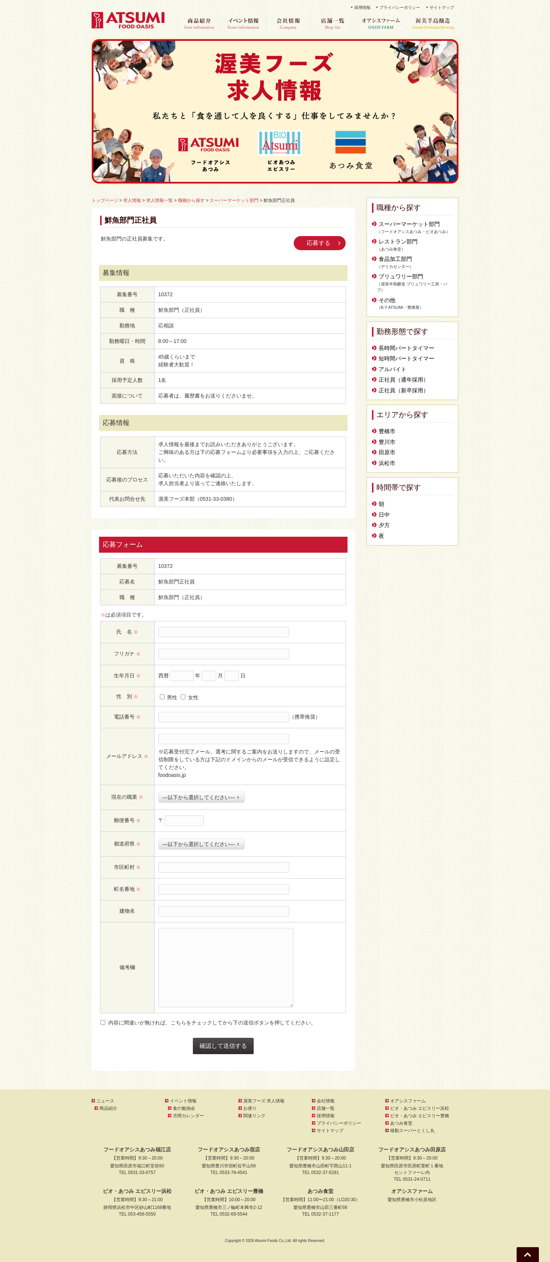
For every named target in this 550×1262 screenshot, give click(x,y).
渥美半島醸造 (433, 24)
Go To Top (528, 1254)
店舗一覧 (332, 24)
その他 (387, 300)
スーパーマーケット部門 (409, 224)
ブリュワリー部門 (401, 276)
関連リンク (254, 1115)
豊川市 (387, 442)
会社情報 (288, 24)
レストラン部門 (398, 241)
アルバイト (392, 369)
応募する (318, 243)
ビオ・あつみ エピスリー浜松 (419, 1108)
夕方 (384, 525)
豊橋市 (387, 431)
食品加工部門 (395, 259)
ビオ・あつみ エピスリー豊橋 (419, 1115)
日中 (384, 514)
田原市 (387, 452)
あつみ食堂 (401, 1123)
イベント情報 (243, 24)
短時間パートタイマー (406, 358)
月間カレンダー (188, 1115)
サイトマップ (441, 7)
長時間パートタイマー (406, 348)
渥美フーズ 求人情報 (263, 1101)
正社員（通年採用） (404, 379)
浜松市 (387, 463)
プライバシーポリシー (399, 7)
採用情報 (362, 7)
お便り (250, 1108)
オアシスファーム (381, 24)
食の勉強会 (184, 1108)
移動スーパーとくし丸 (412, 1130)
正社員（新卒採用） (404, 390)
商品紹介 (199, 24)
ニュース (105, 1101)
